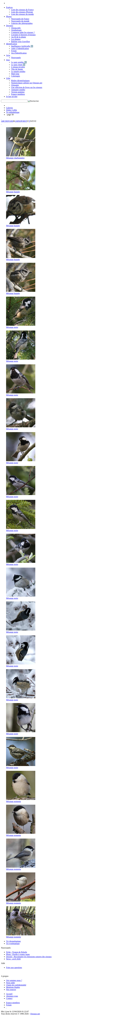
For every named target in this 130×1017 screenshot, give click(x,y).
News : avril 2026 (13, 959)
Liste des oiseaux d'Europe (22, 12)
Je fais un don (11, 96)
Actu (8, 55)
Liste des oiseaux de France (22, 10)
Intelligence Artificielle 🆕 (22, 46)
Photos (9, 16)
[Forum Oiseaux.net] (9, 1005)
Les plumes (15, 39)
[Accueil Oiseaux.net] (9, 994)
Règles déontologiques (20, 80)
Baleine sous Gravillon (20, 41)
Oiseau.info (16, 28)
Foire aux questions (14, 967)
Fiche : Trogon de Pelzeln (16, 952)
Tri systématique (13, 943)
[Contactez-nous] (9, 998)
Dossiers (9, 26)
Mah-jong (15, 74)
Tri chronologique (13, 941)
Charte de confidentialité (16, 985)
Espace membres (18, 94)
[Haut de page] (6, 1007)
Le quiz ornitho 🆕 (19, 62)
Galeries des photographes (22, 23)
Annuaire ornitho (18, 90)
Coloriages (15, 76)
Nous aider (10, 983)
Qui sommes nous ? (14, 980)
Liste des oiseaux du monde (22, 14)
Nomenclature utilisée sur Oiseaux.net (26, 83)
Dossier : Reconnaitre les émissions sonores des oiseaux (29, 957)
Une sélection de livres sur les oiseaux (26, 87)
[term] (14, 101)
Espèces (9, 7)
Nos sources (11, 989)
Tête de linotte (17, 69)
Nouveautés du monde (20, 21)
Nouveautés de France (20, 19)
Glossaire (15, 85)
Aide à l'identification (20, 48)
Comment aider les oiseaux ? (23, 32)
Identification (11, 44)
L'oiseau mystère (18, 67)
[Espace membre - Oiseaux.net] (13, 1003)
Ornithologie (16, 30)
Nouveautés (16, 57)
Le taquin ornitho (18, 71)
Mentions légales (13, 987)
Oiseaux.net (35, 1014)
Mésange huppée (13, 192)
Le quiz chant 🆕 (18, 65)
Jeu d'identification (19, 53)
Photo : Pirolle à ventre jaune (18, 954)
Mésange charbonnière (15, 158)
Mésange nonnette (13, 801)
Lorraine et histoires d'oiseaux (23, 35)
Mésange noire (12, 327)
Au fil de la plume (18, 37)
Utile (8, 78)
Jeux (8, 60)
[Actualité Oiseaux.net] (12, 996)
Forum (14, 51)
